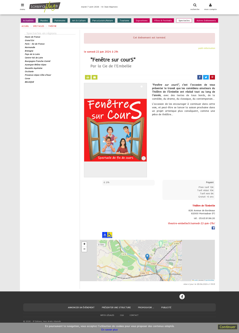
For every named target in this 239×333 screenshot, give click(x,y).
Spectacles (184, 20)
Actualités (28, 20)
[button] (147, 257)
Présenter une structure (116, 307)
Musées (44, 20)
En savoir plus (109, 329)
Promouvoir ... (146, 307)
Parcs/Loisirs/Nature (102, 20)
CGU (122, 315)
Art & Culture (79, 20)
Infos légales (107, 315)
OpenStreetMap (209, 280)
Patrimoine (60, 20)
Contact (134, 315)
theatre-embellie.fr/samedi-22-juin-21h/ (191, 223)
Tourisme (124, 20)
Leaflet (195, 280)
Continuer (228, 327)
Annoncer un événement (81, 307)
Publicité (166, 307)
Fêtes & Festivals (163, 20)
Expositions (142, 20)
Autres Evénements (206, 20)
